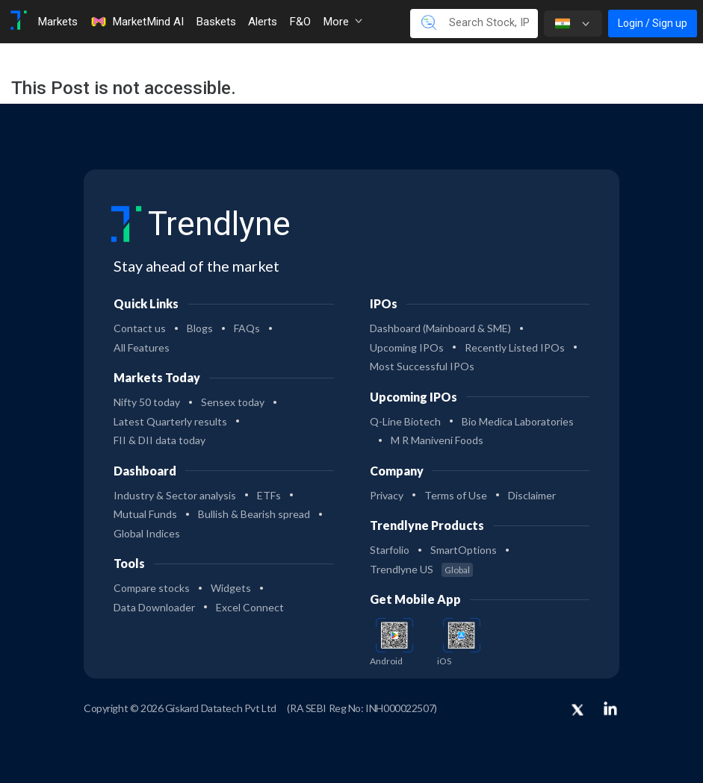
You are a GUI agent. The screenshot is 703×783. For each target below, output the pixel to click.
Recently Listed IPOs (515, 347)
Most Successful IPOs (422, 366)
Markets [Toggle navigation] (57, 21)
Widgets (231, 587)
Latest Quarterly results (170, 421)
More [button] (342, 21)
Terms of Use (455, 495)
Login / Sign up (652, 23)
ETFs (269, 495)
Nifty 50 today (147, 402)
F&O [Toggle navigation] (300, 21)
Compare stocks (152, 587)
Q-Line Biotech (405, 421)
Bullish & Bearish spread (254, 514)
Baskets (216, 21)
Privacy (386, 495)
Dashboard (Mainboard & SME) (440, 328)
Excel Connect (250, 607)
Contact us (140, 328)
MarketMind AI (137, 22)
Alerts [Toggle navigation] (262, 21)
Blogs (200, 328)
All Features (142, 347)
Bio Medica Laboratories (518, 421)
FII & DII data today (159, 440)
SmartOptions (463, 549)
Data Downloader (154, 607)
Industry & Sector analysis (175, 495)
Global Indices (147, 533)
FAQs (247, 328)
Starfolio (389, 549)
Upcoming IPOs (407, 347)
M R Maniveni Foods (437, 440)
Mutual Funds (145, 514)
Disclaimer (532, 495)
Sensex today (232, 402)
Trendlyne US (421, 569)
